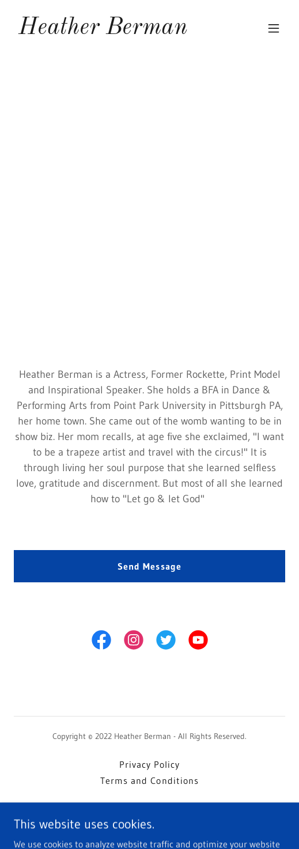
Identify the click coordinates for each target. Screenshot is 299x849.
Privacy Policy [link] (149, 764)
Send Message (149, 566)
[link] (102, 30)
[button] (273, 28)
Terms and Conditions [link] (149, 780)
